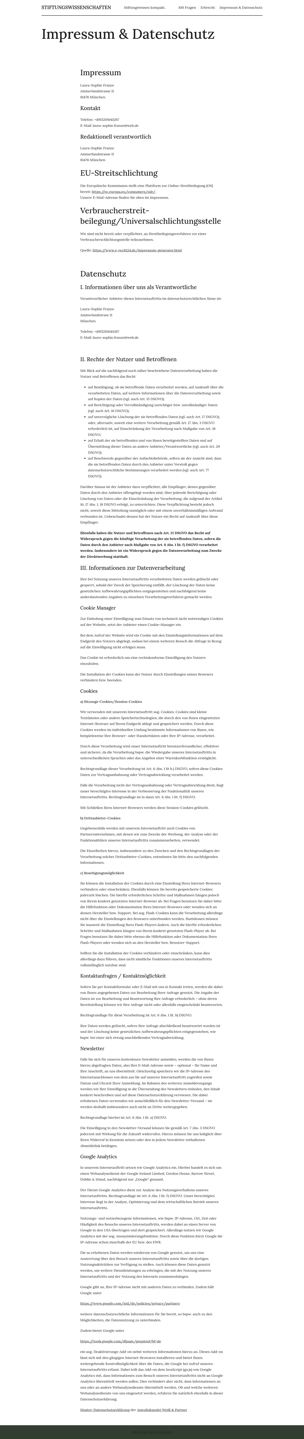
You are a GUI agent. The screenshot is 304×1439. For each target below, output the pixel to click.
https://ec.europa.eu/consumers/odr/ (123, 191)
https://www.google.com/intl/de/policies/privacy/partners (130, 1303)
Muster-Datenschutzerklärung (105, 1410)
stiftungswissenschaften (76, 7)
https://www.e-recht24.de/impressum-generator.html (137, 250)
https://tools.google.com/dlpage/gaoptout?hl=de (120, 1341)
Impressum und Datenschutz (152, 1432)
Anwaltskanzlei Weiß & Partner (162, 1410)
